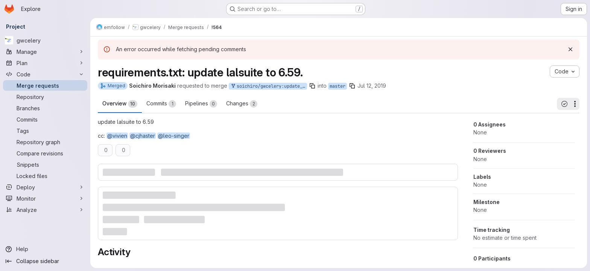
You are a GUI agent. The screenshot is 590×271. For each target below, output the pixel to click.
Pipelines (201, 104)
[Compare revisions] (45, 153)
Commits (161, 104)
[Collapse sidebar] (45, 261)
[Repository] (45, 96)
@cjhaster (142, 135)
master (337, 86)
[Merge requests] (45, 85)
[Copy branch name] (312, 85)
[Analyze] (45, 209)
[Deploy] (45, 187)
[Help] (45, 249)
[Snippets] (45, 164)
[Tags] (45, 130)
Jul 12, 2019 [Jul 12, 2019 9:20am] (371, 85)
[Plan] (45, 63)
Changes (241, 104)
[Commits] (45, 119)
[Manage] (45, 51)
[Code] (45, 74)
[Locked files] (45, 176)
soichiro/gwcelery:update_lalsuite (268, 86)
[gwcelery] (45, 40)
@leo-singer (173, 135)
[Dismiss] (570, 49)
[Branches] (45, 108)
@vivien (117, 135)
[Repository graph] (45, 142)
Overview (119, 104)
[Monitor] (45, 198)
